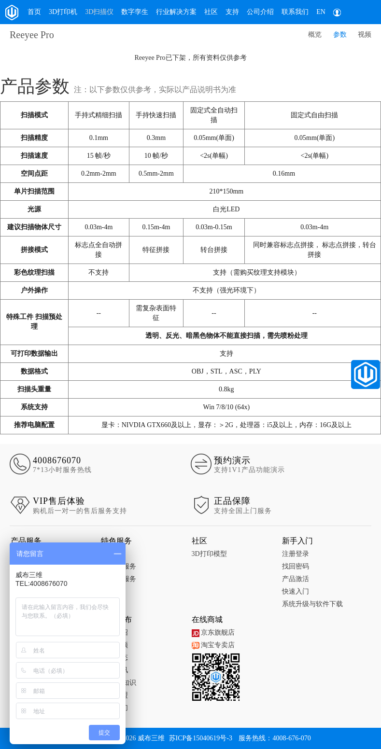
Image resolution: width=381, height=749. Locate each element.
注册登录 (295, 553)
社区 (211, 11)
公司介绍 (260, 11)
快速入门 (295, 591)
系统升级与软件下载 (312, 604)
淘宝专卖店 (213, 645)
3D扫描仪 (99, 11)
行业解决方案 (176, 11)
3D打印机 (63, 11)
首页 (34, 11)
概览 (315, 34)
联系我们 (295, 11)
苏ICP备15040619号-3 (200, 738)
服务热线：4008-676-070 (274, 738)
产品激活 (295, 579)
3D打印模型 (209, 553)
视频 (364, 34)
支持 (232, 11)
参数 (340, 34)
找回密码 (295, 566)
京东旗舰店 (213, 632)
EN (320, 11)
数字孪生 (134, 11)
